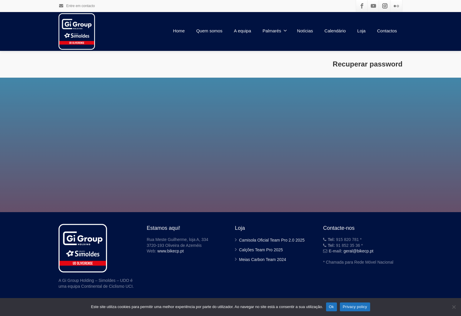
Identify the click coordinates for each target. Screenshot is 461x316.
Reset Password (230, 171)
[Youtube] (373, 6)
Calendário (335, 30)
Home (179, 30)
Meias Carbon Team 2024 (262, 259)
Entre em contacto (77, 6)
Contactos (387, 30)
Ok (331, 307)
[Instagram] (385, 6)
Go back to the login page (230, 186)
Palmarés (275, 30)
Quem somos (209, 30)
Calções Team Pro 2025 (261, 249)
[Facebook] (362, 6)
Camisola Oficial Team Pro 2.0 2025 (272, 240)
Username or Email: (194, 148)
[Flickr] (396, 6)
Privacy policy (355, 307)
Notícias (305, 30)
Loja (361, 30)
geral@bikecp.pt (358, 251)
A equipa (242, 30)
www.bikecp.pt (170, 251)
